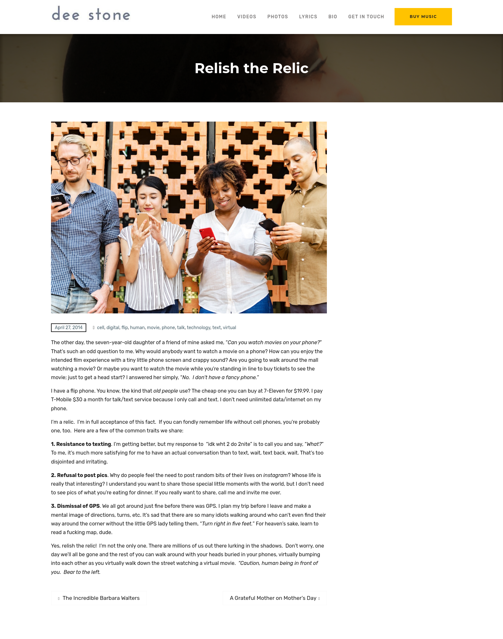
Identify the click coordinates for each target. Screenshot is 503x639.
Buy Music (423, 16)
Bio (332, 17)
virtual (229, 327)
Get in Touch (366, 17)
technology (198, 327)
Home (219, 17)
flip (125, 327)
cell (100, 327)
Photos (277, 17)
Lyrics (308, 17)
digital (113, 327)
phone (168, 327)
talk (181, 327)
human (137, 327)
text (216, 327)
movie (153, 327)
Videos (247, 17)
